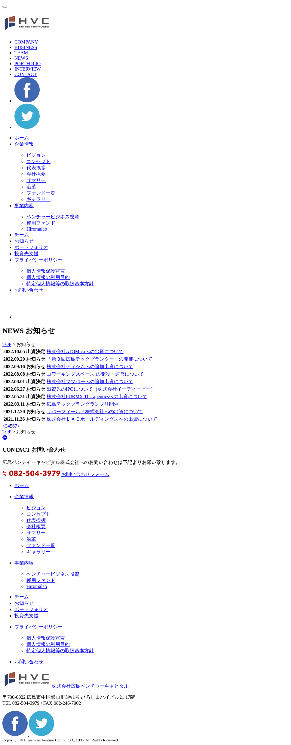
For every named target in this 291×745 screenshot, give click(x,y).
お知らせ (24, 241)
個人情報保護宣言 (45, 271)
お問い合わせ (28, 289)
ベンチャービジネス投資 (52, 216)
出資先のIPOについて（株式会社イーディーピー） (101, 389)
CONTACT (25, 74)
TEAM (21, 52)
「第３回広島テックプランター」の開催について (99, 359)
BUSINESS (25, 47)
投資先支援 (26, 253)
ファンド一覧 (40, 192)
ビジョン (36, 155)
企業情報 (24, 144)
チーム (21, 234)
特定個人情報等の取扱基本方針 (60, 283)
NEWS (21, 58)
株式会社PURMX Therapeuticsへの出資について (97, 396)
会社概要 (36, 174)
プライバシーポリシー (38, 259)
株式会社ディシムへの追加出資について (90, 366)
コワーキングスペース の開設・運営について (95, 374)
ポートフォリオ (31, 247)
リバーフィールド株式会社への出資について (95, 411)
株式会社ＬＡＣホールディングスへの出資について (102, 419)
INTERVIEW (27, 68)
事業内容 (24, 205)
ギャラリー (38, 199)
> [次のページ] (18, 426)
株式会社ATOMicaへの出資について (85, 351)
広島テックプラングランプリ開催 (83, 404)
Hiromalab (36, 229)
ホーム (21, 137)
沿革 (31, 186)
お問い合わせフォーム (85, 474)
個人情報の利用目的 (48, 277)
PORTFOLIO (27, 63)
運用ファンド (40, 223)
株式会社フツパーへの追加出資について (90, 381)
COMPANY (26, 41)
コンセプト (38, 161)
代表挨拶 (36, 167)
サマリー (36, 180)
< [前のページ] (3, 426)
